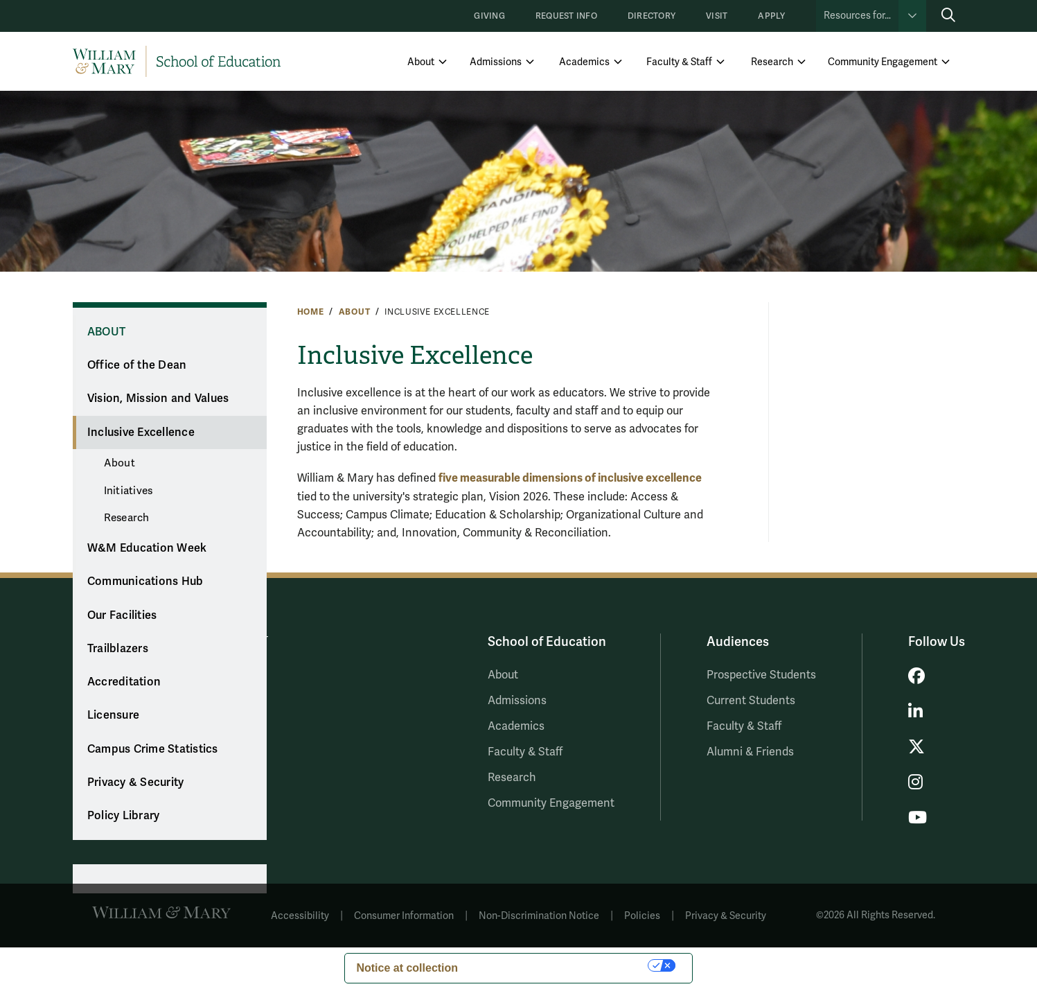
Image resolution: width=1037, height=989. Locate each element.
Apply (771, 16)
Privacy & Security (135, 782)
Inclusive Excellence (141, 432)
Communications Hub (145, 581)
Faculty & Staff (679, 62)
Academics (584, 62)
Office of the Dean (137, 365)
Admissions (496, 62)
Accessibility (300, 916)
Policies (642, 916)
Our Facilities (122, 615)
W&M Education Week (147, 548)
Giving (489, 16)
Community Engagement (882, 62)
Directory (651, 16)
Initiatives (128, 490)
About (420, 62)
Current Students (751, 701)
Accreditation (124, 682)
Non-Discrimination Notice (539, 916)
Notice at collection (407, 968)
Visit (716, 16)
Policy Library (123, 816)
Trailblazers (117, 649)
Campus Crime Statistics (152, 749)
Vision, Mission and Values (158, 398)
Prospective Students (761, 675)
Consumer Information (404, 916)
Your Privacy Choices (560, 965)
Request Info (566, 16)
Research (772, 62)
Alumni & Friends (750, 752)
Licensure (113, 715)
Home (310, 311)
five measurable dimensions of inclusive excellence (570, 478)
